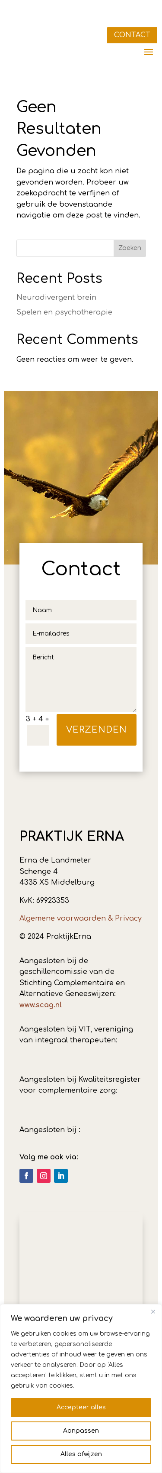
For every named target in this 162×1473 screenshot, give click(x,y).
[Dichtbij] (153, 1311)
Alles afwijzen (81, 1454)
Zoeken (129, 248)
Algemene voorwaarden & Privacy (80, 918)
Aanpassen (81, 1431)
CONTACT (132, 35)
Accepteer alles (81, 1407)
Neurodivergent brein (56, 298)
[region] (81, 1388)
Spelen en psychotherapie (64, 312)
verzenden (96, 730)
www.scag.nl (40, 1005)
